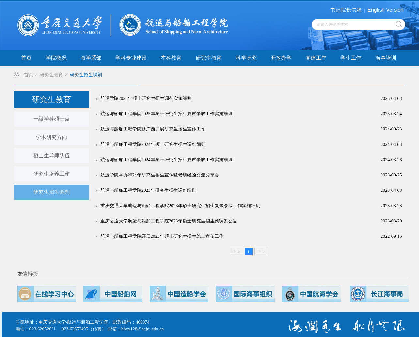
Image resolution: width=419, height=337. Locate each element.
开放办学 (281, 58)
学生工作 (350, 58)
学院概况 (56, 58)
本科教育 (171, 58)
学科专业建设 (131, 58)
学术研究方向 (51, 137)
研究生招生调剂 (86, 74)
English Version (385, 10)
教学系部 (91, 58)
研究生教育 (209, 58)
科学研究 (246, 58)
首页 (26, 58)
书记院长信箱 (346, 10)
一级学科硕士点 (51, 119)
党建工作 (316, 58)
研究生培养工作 (51, 173)
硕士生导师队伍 (51, 155)
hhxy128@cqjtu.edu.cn (142, 329)
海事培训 (385, 58)
